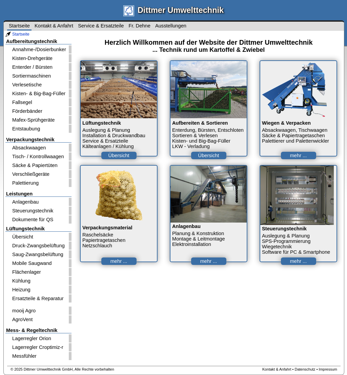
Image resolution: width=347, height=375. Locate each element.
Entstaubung (26, 128)
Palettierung (25, 183)
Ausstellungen (170, 25)
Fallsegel (22, 102)
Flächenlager (26, 272)
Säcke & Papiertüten (35, 165)
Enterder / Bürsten (32, 67)
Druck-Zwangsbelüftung (38, 245)
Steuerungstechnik (32, 210)
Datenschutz (304, 369)
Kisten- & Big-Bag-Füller (38, 93)
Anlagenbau (25, 202)
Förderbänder (27, 111)
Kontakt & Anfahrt (54, 25)
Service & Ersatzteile (101, 25)
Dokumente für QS (32, 219)
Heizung (21, 289)
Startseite (20, 34)
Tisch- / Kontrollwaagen (38, 156)
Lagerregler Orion (31, 338)
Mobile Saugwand (32, 263)
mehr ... (298, 155)
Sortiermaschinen (31, 76)
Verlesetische (27, 84)
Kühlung (21, 281)
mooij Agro (24, 310)
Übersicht (22, 236)
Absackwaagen (29, 147)
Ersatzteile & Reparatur (38, 298)
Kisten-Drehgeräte (32, 58)
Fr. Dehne (139, 25)
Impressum (328, 369)
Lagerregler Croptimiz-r (37, 347)
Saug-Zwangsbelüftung (37, 254)
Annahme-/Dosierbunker (39, 49)
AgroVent (22, 319)
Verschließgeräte (30, 174)
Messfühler (24, 356)
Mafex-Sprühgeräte (33, 120)
